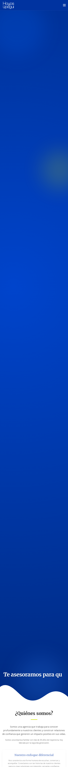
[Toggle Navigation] (64, 5)
